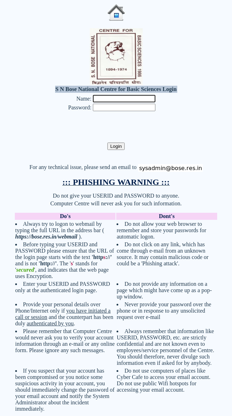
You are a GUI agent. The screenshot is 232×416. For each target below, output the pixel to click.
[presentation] (116, 127)
